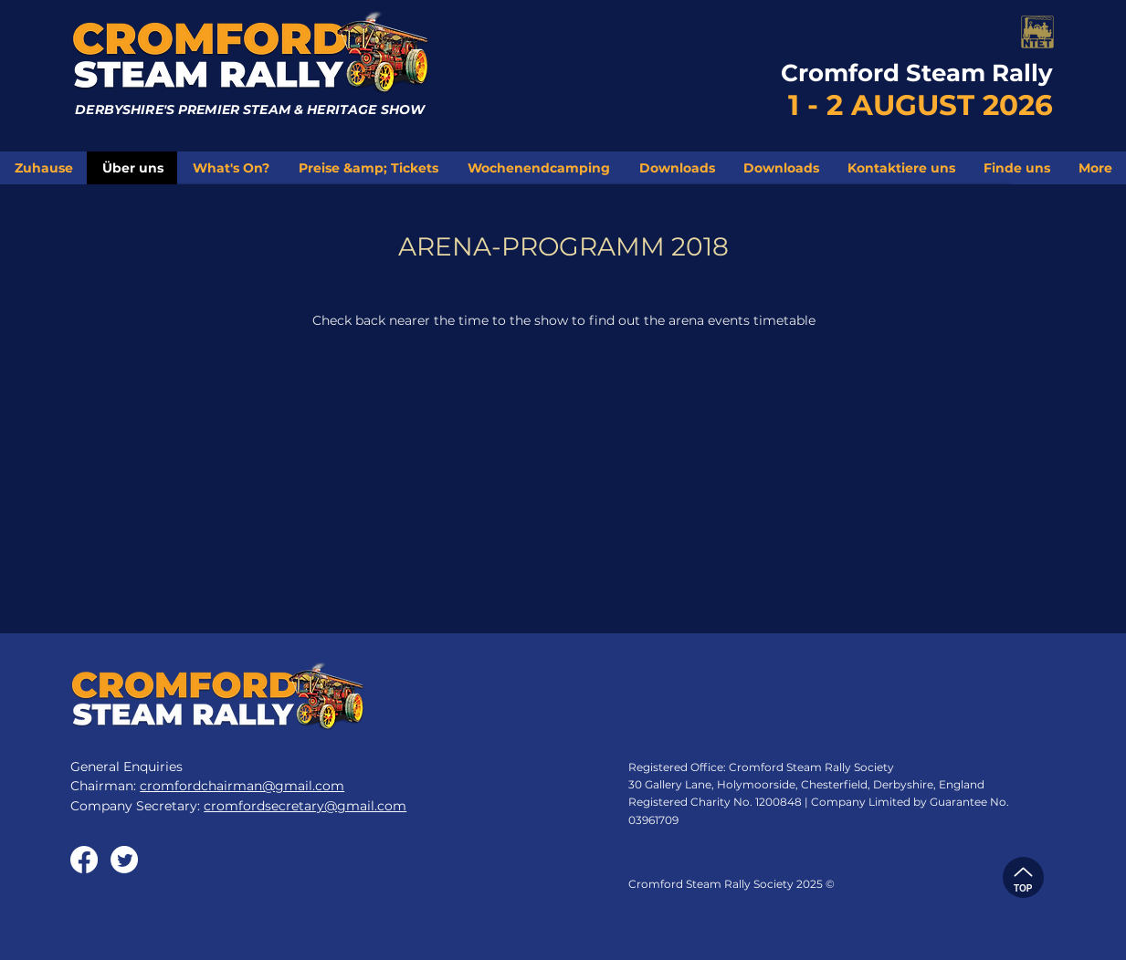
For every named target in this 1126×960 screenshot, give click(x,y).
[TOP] (1023, 877)
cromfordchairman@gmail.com (242, 785)
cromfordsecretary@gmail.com (305, 806)
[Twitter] (124, 859)
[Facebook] (84, 859)
